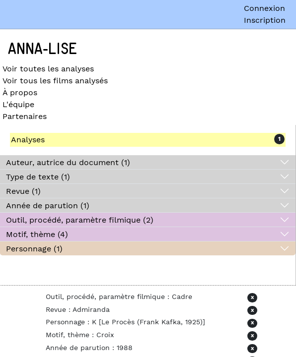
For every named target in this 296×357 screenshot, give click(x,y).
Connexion (264, 8)
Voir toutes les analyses (48, 68)
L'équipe (18, 104)
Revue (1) (23, 191)
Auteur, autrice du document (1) (68, 162)
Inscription (265, 20)
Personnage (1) (34, 248)
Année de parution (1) (47, 205)
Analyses (28, 139)
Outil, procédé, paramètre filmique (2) (79, 220)
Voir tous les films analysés (55, 80)
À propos (19, 92)
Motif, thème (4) (37, 234)
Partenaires (24, 116)
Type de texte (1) (38, 176)
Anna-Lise (42, 49)
